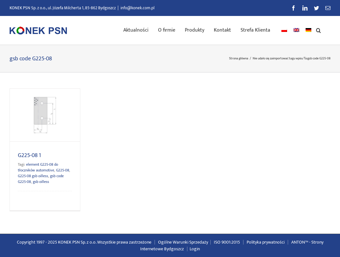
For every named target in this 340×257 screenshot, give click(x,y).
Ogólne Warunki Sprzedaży (183, 242)
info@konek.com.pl (137, 7)
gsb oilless (41, 181)
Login (195, 249)
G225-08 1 (29, 155)
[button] (318, 29)
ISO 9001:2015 (227, 242)
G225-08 (62, 170)
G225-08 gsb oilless (33, 176)
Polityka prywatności (266, 242)
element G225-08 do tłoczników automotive (38, 167)
